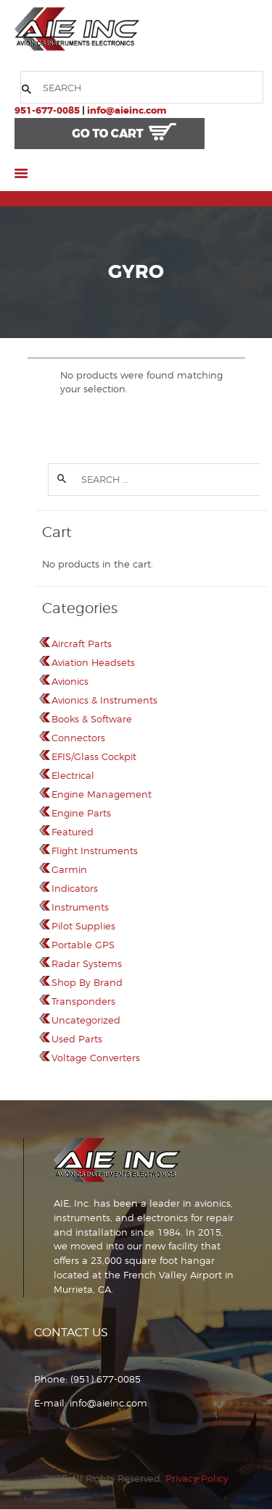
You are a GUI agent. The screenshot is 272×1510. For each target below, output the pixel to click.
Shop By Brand (87, 982)
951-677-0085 (47, 110)
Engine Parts (81, 813)
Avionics (69, 681)
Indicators (74, 888)
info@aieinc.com (126, 110)
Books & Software (91, 719)
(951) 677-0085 (105, 1379)
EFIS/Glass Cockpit (93, 756)
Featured (72, 832)
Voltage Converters (95, 1057)
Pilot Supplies (83, 926)
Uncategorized (85, 1020)
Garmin (69, 869)
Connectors (78, 737)
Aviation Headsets (93, 662)
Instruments (80, 907)
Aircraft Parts (81, 643)
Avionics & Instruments (104, 700)
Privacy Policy (196, 1478)
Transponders (83, 1001)
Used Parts (76, 1039)
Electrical (72, 775)
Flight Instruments (94, 850)
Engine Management (101, 794)
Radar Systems (86, 963)
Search (61, 479)
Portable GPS (83, 944)
